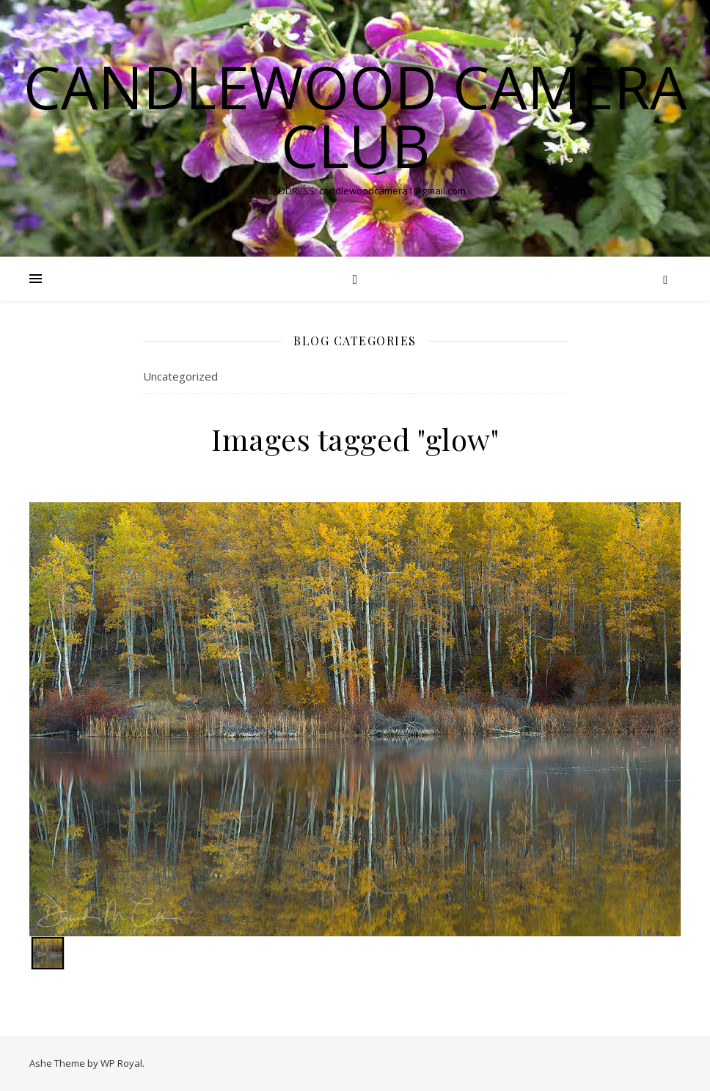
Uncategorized (180, 376)
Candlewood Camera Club (355, 116)
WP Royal (121, 1063)
